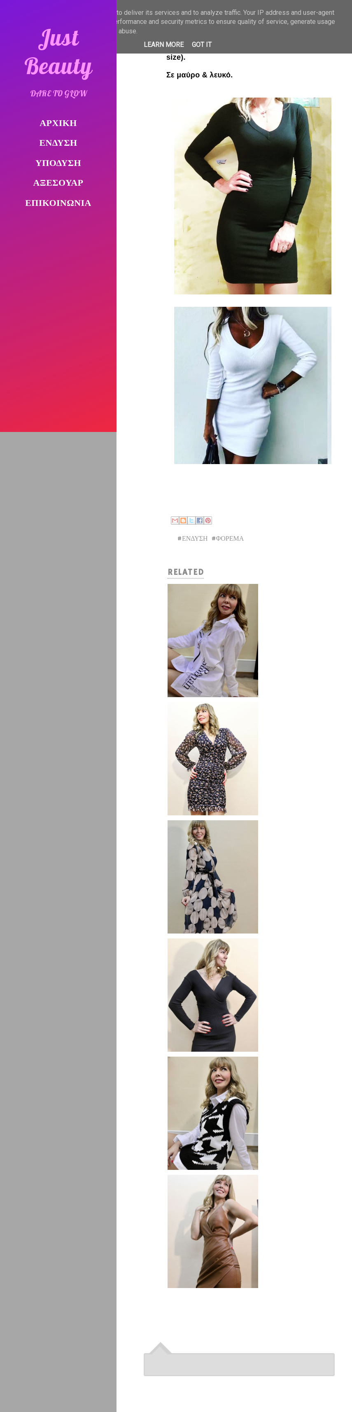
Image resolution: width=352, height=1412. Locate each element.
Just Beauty (58, 51)
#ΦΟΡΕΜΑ (227, 539)
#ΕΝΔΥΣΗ (192, 539)
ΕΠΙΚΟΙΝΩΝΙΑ (58, 203)
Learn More (164, 45)
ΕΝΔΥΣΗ (58, 143)
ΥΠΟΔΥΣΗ (58, 163)
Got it (202, 45)
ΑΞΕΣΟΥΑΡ (58, 183)
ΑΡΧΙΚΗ (58, 123)
